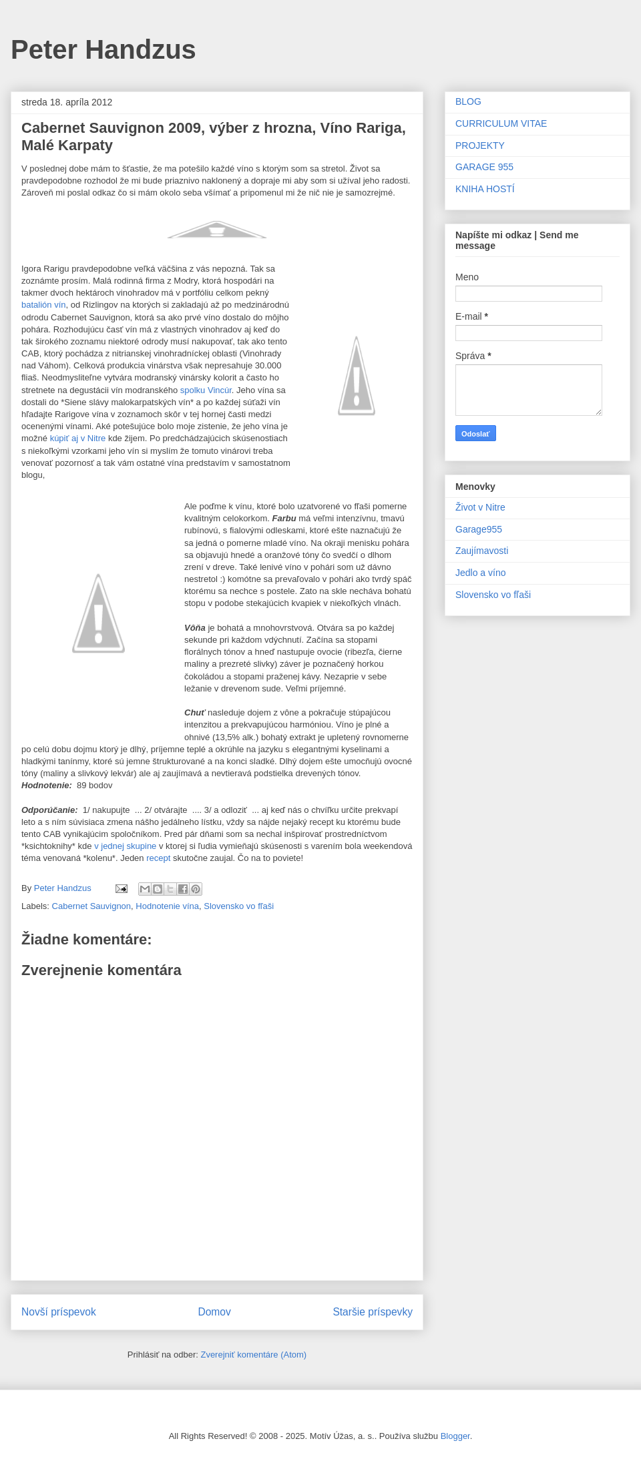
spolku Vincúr (206, 390)
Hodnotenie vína (167, 906)
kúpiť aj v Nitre (76, 438)
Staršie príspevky (373, 1312)
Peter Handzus (103, 49)
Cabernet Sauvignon (92, 906)
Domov (214, 1312)
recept (158, 858)
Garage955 (478, 529)
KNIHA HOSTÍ (485, 189)
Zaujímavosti (481, 550)
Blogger (455, 1436)
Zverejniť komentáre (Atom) (253, 1355)
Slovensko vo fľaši (239, 906)
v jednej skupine (125, 846)
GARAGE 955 (484, 167)
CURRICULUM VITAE (501, 123)
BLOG (468, 101)
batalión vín (43, 305)
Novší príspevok (58, 1312)
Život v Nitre (480, 507)
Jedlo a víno (480, 572)
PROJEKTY (480, 145)
